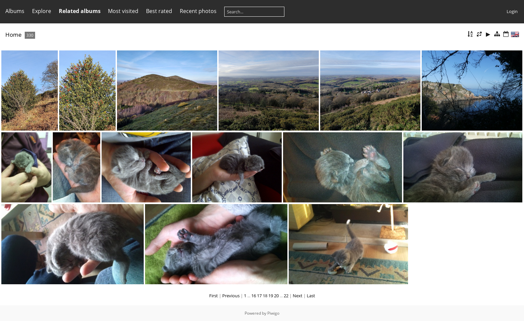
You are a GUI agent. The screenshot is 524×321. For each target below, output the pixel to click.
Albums (14, 11)
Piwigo (273, 313)
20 (276, 296)
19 (270, 296)
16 (253, 296)
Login (512, 11)
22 (286, 296)
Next (297, 296)
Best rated (159, 11)
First (213, 296)
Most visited (123, 11)
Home (13, 34)
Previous (231, 296)
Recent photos (198, 11)
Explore (41, 11)
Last (311, 296)
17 (259, 296)
